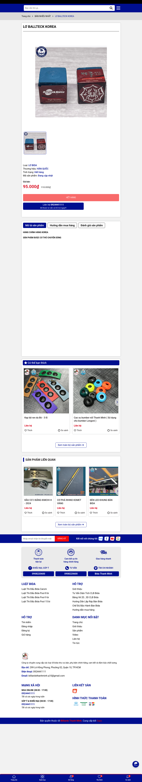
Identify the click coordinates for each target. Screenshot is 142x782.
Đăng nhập (27, 692)
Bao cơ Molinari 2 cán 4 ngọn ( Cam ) (93, 487)
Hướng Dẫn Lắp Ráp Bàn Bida (87, 667)
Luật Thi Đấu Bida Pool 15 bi (36, 667)
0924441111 (39, 738)
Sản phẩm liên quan (40, 526)
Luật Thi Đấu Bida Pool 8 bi (35, 659)
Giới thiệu (77, 655)
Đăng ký (26, 697)
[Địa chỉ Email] (45, 605)
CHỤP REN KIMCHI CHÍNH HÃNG (41, 487)
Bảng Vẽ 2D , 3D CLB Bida (85, 663)
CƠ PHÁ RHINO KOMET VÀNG (69, 568)
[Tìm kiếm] (111, 8)
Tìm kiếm (26, 688)
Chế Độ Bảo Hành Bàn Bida (86, 672)
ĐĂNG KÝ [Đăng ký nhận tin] (62, 605)
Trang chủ (78, 688)
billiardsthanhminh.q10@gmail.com (47, 742)
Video (75, 701)
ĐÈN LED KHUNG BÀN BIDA (101, 568)
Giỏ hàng (26, 701)
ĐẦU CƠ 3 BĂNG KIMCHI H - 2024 (38, 568)
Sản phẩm (78, 697)
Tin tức (76, 709)
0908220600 (38, 640)
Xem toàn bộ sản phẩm (71, 511)
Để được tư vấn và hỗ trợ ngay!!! (47, 206)
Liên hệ (76, 705)
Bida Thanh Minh (103, 640)
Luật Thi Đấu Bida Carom (34, 655)
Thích (28, 430)
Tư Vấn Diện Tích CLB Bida (86, 659)
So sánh (63, 430)
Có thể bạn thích (35, 362)
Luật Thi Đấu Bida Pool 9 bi (35, 663)
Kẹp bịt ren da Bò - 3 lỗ (36, 417)
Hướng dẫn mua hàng (84, 676)
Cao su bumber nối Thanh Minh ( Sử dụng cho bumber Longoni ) (95, 419)
